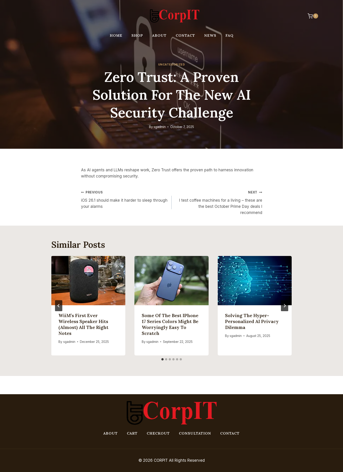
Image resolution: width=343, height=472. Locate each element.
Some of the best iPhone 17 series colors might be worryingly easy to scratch (170, 324)
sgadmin (160, 127)
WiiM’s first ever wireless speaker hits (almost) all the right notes (84, 324)
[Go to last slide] (58, 305)
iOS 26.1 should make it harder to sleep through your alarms (124, 199)
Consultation (195, 433)
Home (116, 35)
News (210, 35)
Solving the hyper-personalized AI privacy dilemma (252, 321)
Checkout (158, 433)
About (159, 35)
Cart (132, 433)
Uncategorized (171, 64)
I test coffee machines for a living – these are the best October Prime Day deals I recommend (218, 202)
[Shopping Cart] (310, 15)
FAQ (229, 35)
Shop (137, 35)
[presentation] (88, 280)
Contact (185, 35)
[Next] (284, 305)
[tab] (162, 359)
